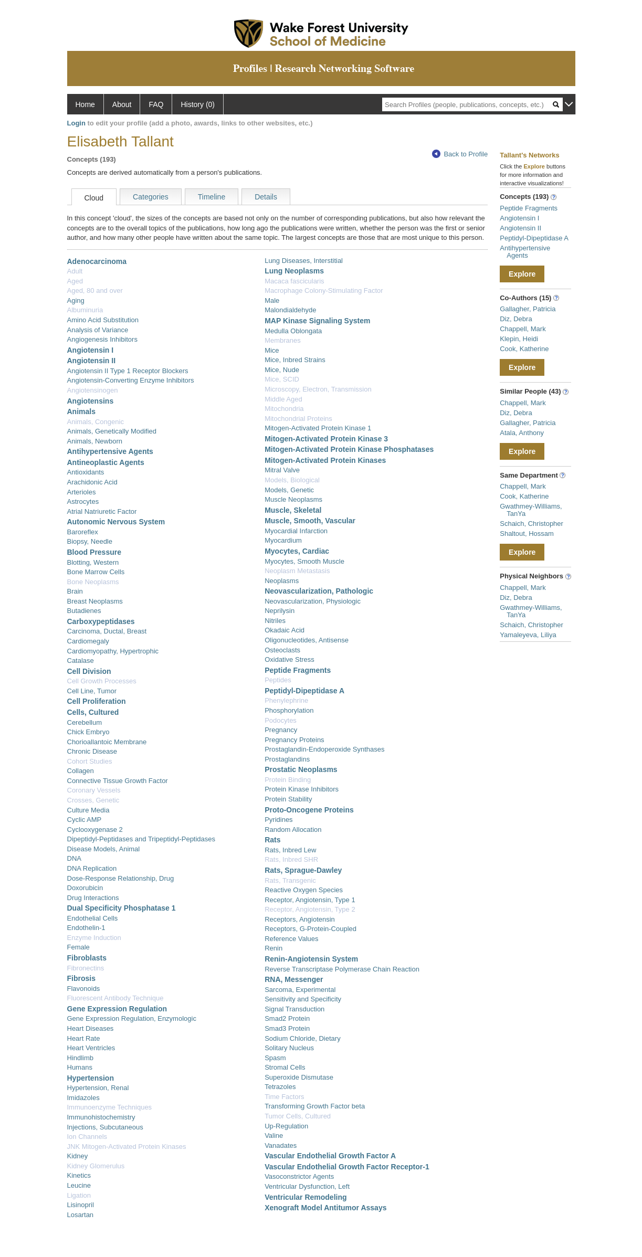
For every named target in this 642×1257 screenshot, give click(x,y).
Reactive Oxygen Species (304, 890)
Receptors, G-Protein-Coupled (310, 929)
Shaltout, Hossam (527, 533)
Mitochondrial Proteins (298, 418)
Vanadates (281, 1145)
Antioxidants (85, 472)
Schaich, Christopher (531, 523)
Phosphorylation (289, 710)
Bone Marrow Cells (96, 572)
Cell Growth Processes (101, 681)
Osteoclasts (282, 650)
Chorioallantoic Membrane (107, 742)
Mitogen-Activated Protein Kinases (325, 460)
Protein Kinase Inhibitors (302, 789)
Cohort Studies (89, 761)
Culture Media (88, 810)
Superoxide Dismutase (299, 1077)
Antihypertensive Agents (110, 451)
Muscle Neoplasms (293, 499)
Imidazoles (83, 1098)
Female (78, 947)
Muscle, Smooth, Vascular (310, 520)
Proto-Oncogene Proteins (309, 810)
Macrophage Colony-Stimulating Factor (324, 290)
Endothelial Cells (92, 918)
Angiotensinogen (92, 390)
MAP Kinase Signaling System (317, 320)
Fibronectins (85, 968)
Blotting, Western (93, 562)
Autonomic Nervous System (116, 521)
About (122, 104)
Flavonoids (83, 988)
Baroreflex (82, 532)
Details (266, 197)
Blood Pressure (94, 552)
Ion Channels (87, 1136)
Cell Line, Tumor (92, 691)
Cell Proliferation (96, 701)
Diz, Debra (516, 319)
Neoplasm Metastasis (297, 571)
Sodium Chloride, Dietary (303, 1038)
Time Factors (284, 1097)
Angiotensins (90, 401)
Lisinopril (80, 1205)
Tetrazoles (280, 1087)
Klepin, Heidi (519, 339)
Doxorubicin (85, 888)
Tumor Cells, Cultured (298, 1116)
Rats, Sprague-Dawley (303, 870)
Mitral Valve (282, 470)
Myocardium (283, 540)
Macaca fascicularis (294, 281)
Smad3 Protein (287, 1028)
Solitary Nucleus (289, 1048)
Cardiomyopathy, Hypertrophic (113, 651)
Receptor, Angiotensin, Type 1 (310, 900)
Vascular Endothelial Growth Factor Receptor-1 (347, 1167)
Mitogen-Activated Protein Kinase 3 (326, 439)
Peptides (278, 680)
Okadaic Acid (284, 630)
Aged (75, 281)
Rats (272, 840)
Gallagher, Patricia (527, 309)
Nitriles (275, 621)
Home (85, 104)
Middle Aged (283, 399)
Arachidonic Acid (92, 482)
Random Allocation (293, 829)
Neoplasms (282, 581)
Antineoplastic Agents (105, 462)
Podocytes (281, 720)
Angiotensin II (91, 360)
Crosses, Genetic (93, 800)
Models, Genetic (289, 490)
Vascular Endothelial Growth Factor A (330, 1156)
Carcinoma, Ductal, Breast (107, 631)
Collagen (80, 771)
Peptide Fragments (298, 670)
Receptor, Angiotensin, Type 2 (310, 909)
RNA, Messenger (294, 979)
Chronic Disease (92, 751)
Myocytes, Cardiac (297, 551)
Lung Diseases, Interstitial (304, 261)
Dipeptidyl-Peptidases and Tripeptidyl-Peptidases (141, 839)
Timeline (211, 197)
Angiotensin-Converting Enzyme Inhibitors (130, 380)
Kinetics (79, 1175)
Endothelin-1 (86, 928)
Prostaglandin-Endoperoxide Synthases (324, 749)
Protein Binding (288, 780)
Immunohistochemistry (101, 1117)
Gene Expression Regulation (117, 1009)
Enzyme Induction (94, 938)
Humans (79, 1067)
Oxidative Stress (289, 659)
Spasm (275, 1058)
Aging (76, 300)
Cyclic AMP (84, 819)
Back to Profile (460, 154)
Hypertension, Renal (98, 1088)
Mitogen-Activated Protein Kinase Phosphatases (349, 449)
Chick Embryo (88, 732)
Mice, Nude (282, 370)
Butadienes (84, 611)
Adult (75, 271)
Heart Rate (83, 1038)
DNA (74, 858)
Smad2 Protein (287, 1018)
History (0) (198, 104)
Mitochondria (284, 409)
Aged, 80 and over (95, 290)
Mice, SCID (282, 379)
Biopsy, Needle (89, 541)
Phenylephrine (286, 700)
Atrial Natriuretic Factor (102, 511)
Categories (151, 197)
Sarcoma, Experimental (300, 990)
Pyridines (278, 819)
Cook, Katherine (524, 349)
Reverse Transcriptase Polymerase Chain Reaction (342, 969)
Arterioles (81, 492)
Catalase (80, 660)
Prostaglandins (287, 759)
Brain (75, 591)
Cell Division (89, 671)
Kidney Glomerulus (96, 1166)
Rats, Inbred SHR (291, 859)
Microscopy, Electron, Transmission (318, 389)
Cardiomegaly (88, 641)
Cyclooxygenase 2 (95, 829)
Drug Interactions (93, 898)
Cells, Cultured (93, 712)
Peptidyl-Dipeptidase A (304, 690)
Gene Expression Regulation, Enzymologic (131, 1018)
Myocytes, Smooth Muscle (304, 561)
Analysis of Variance (98, 330)
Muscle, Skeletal (293, 510)
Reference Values (291, 939)
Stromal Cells (285, 1067)
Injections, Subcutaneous (105, 1127)
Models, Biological (292, 480)
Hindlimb (80, 1058)
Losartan (80, 1215)
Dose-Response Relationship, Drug (120, 878)
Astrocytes (83, 501)
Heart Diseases (90, 1028)
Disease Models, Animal (103, 849)
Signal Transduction (294, 1009)
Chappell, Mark (522, 329)
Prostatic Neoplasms (301, 769)
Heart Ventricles (91, 1048)
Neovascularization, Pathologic (319, 591)
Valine (274, 1135)
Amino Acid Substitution (103, 320)
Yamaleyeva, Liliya (528, 635)
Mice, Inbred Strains (295, 360)
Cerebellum (84, 722)
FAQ (156, 104)
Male (272, 300)
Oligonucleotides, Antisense (307, 640)
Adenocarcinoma (97, 261)
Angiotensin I (90, 350)
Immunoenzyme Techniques (109, 1107)
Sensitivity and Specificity (303, 999)
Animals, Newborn (95, 441)
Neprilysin (279, 611)
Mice (272, 350)
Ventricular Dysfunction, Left (307, 1186)
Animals (81, 411)
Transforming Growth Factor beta (315, 1106)
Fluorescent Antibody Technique (115, 998)
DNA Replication (92, 868)
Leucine (79, 1185)
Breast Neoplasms (95, 601)
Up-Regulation (286, 1126)
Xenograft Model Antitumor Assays (325, 1207)
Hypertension (90, 1078)
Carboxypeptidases (101, 621)
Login (76, 123)
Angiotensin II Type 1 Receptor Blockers (127, 371)
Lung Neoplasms (294, 271)
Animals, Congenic (95, 422)
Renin (273, 948)
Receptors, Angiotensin (300, 919)
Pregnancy (281, 730)
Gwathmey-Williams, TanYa (531, 509)
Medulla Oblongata (293, 331)
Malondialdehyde (290, 310)
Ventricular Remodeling (305, 1197)
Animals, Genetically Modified (112, 431)
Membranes (283, 340)
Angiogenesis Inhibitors (102, 339)
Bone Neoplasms (93, 582)
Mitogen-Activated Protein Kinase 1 (318, 428)
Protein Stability (288, 799)
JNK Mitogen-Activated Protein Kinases (126, 1146)
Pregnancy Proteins (294, 740)
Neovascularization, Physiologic (313, 601)
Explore (522, 274)
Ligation (79, 1195)
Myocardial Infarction (296, 531)
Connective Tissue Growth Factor (117, 781)
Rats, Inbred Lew (290, 850)
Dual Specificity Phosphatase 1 (121, 908)
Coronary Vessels (94, 790)
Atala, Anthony (522, 433)
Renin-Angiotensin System (311, 959)
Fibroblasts (87, 958)
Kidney (77, 1156)
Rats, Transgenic (290, 880)
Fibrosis (81, 978)
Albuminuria (85, 310)
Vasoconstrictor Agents (299, 1176)
